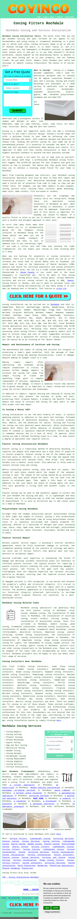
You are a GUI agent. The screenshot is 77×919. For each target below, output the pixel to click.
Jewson (70, 281)
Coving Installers (64, 855)
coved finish (47, 168)
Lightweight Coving (40, 839)
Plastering (27, 868)
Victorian (14, 127)
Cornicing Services (63, 839)
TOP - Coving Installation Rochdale (20, 877)
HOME (39, 17)
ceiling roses (36, 189)
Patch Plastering (26, 866)
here (58, 720)
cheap (5, 236)
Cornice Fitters (18, 839)
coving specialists (12, 326)
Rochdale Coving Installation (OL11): (22, 36)
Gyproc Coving (18, 844)
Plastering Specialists (62, 866)
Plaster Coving (51, 844)
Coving (22, 852)
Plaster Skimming (11, 868)
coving (15, 704)
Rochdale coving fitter (61, 160)
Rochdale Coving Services (21, 726)
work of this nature (44, 212)
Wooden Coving (35, 844)
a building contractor (42, 804)
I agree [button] (47, 908)
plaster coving (30, 470)
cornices (50, 189)
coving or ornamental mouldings (45, 41)
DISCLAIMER (69, 17)
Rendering (42, 866)
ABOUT (52, 17)
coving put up (26, 58)
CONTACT (60, 17)
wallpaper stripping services (18, 790)
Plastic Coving (10, 841)
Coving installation (12, 305)
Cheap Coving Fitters (52, 860)
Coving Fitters (27, 898)
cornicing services (39, 796)
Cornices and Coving (53, 858)
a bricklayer (50, 801)
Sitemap (3, 898)
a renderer (65, 798)
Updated (37, 898)
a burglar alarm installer (28, 793)
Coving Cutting (51, 841)
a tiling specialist (22, 785)
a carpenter (20, 801)
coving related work (23, 648)
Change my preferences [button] (52, 912)
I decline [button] (55, 908)
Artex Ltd (61, 289)
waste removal (62, 790)
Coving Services (31, 841)
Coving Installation (63, 852)
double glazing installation (45, 788)
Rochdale (55, 305)
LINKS (45, 17)
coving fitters (28, 331)
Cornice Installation (39, 855)
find (11, 666)
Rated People (27, 272)
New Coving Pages (14, 898)
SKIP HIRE (38, 798)
